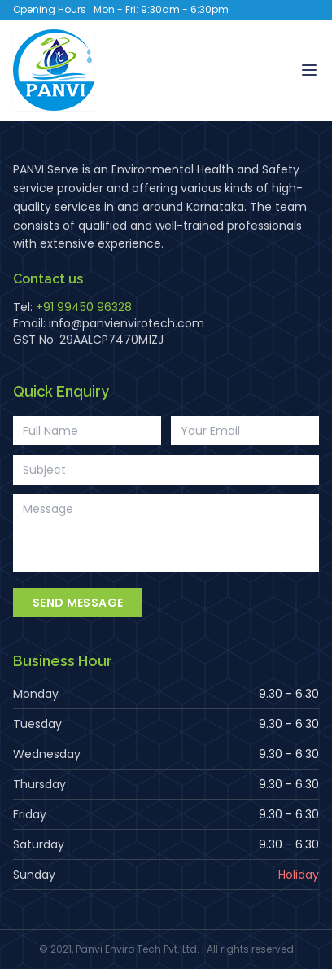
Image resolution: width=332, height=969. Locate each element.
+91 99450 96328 (84, 307)
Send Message (78, 602)
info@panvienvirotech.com (126, 323)
